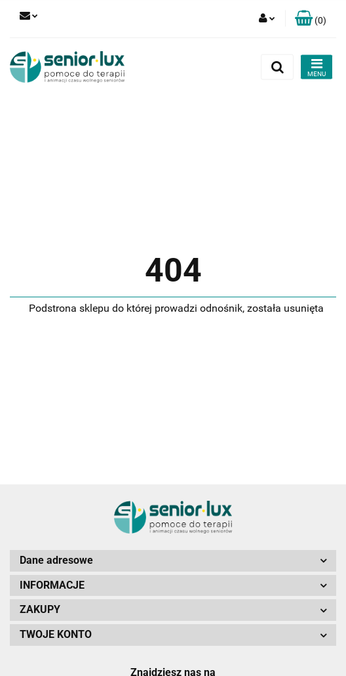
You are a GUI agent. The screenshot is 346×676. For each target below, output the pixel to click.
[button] (310, 18)
